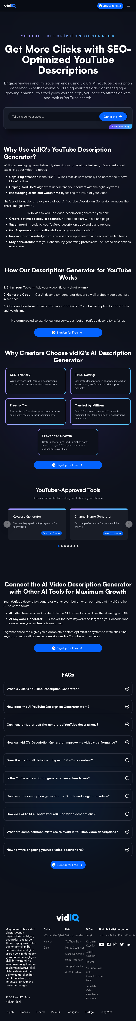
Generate (113, 116)
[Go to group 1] (58, 546)
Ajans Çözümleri (74, 953)
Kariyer (48, 941)
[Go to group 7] (77, 546)
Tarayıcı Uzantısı (74, 966)
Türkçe (89, 1012)
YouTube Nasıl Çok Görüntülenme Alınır (94, 974)
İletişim (90, 935)
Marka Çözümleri (75, 947)
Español (40, 1012)
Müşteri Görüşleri (54, 935)
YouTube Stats (73, 941)
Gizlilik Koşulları (90, 953)
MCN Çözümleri (74, 960)
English (10, 1012)
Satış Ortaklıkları (74, 935)
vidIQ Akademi (73, 972)
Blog (46, 947)
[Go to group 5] (71, 546)
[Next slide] (128, 524)
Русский (56, 1012)
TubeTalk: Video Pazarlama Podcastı (92, 992)
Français (25, 1012)
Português (73, 1012)
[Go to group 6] (74, 546)
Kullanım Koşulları (91, 943)
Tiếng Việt (106, 1012)
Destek (90, 962)
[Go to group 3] (65, 546)
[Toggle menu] (128, 6)
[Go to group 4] (68, 546)
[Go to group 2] (62, 546)
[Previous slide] (7, 524)
